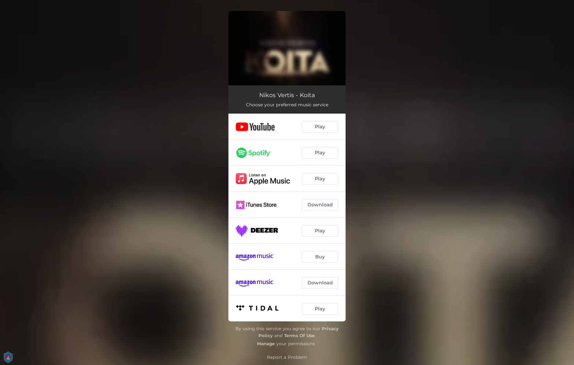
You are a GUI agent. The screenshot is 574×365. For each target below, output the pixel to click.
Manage (266, 343)
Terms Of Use (299, 335)
